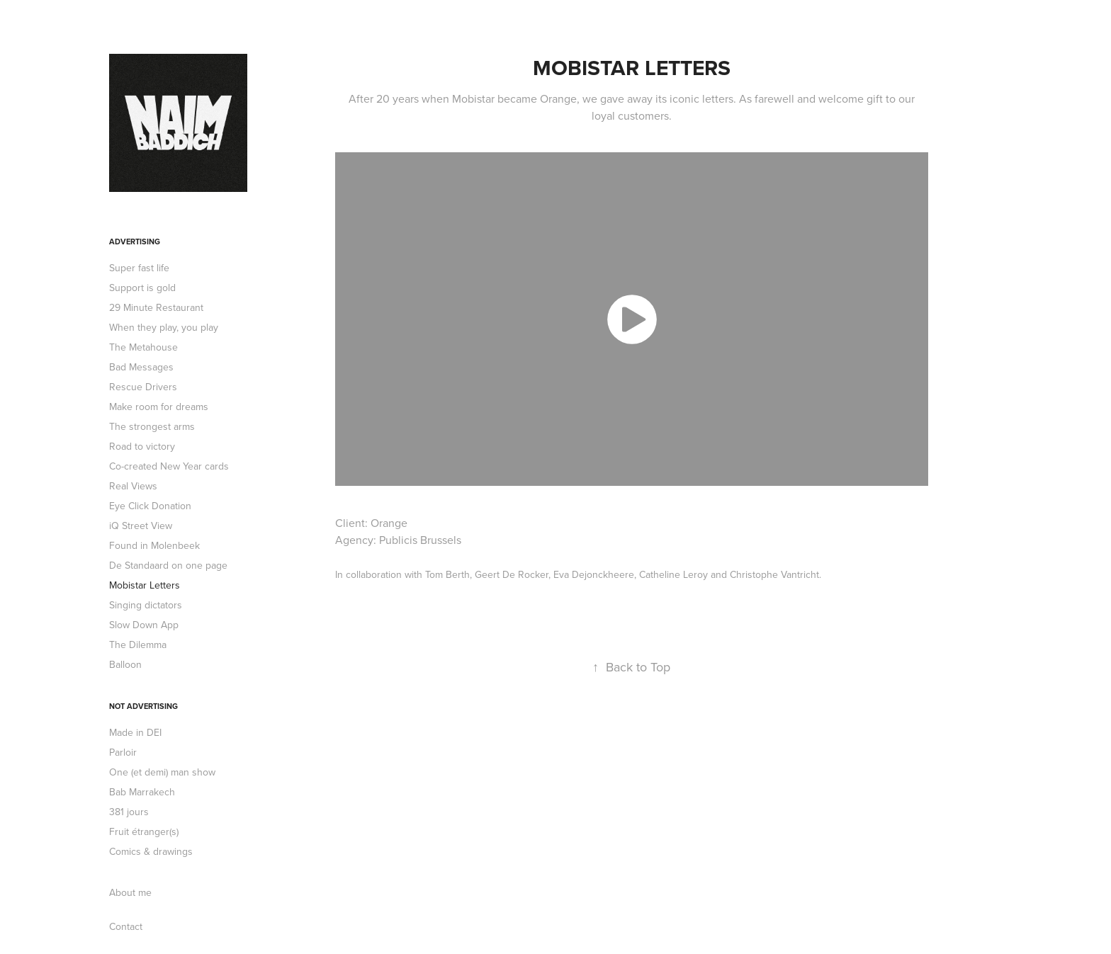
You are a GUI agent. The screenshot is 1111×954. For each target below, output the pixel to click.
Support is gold (142, 287)
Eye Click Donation (150, 506)
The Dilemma (138, 644)
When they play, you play (163, 327)
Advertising (134, 241)
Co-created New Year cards (169, 466)
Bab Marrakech (142, 792)
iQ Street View (140, 525)
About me (130, 892)
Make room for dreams (158, 406)
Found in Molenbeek (154, 545)
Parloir (123, 752)
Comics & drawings (151, 851)
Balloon (125, 664)
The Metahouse (143, 347)
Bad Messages (141, 367)
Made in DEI (135, 732)
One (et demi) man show (162, 772)
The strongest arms (152, 426)
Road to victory (142, 446)
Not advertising (143, 706)
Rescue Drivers (143, 387)
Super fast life (139, 268)
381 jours (129, 812)
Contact (125, 926)
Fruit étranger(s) (144, 831)
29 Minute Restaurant (156, 307)
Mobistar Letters (144, 585)
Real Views (133, 486)
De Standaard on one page (168, 565)
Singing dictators (145, 605)
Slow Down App (144, 625)
